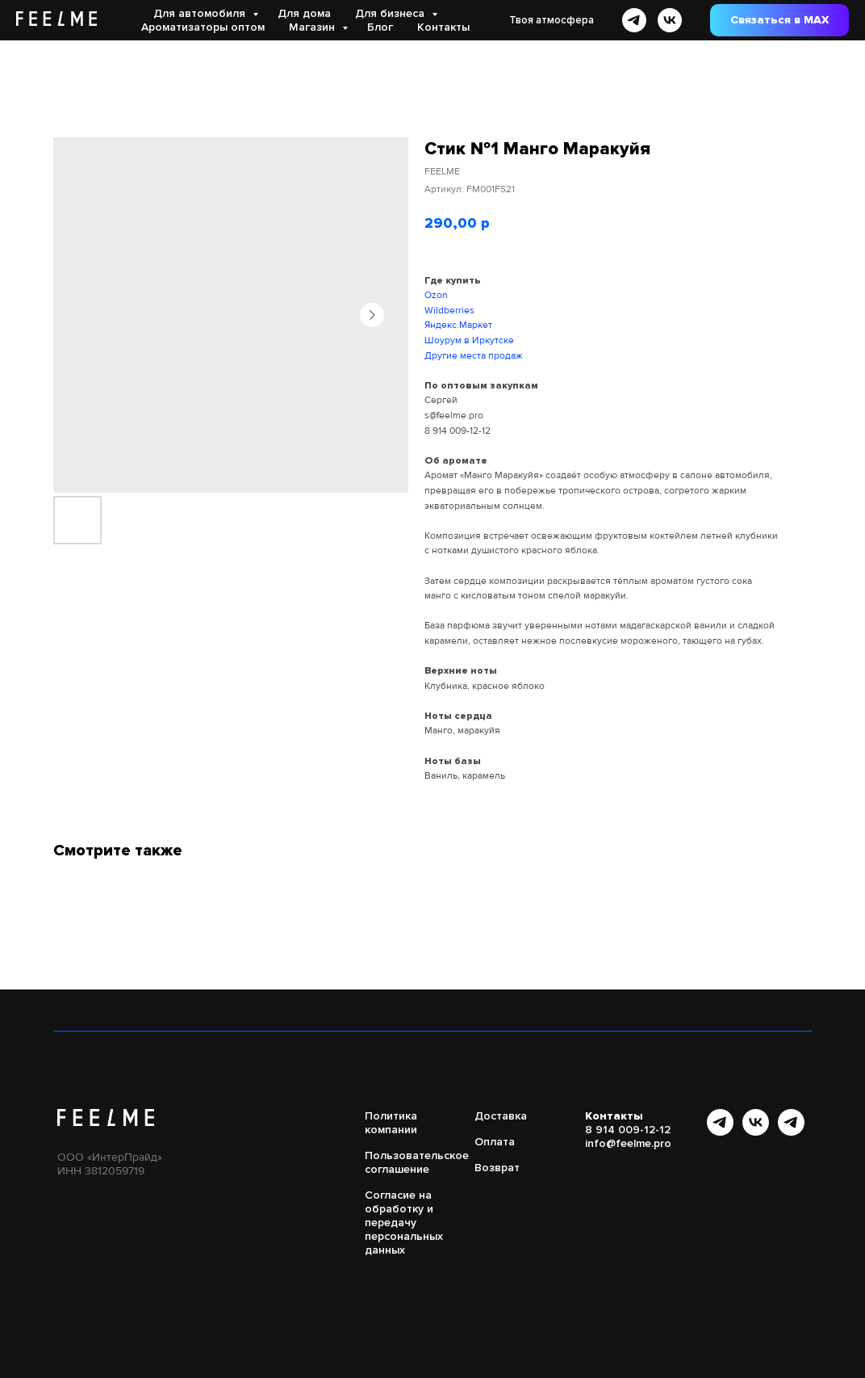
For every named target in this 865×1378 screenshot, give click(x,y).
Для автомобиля (201, 13)
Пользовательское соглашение (417, 1162)
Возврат (497, 1167)
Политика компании (391, 1122)
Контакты (443, 27)
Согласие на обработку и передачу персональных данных (404, 1222)
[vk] (670, 20)
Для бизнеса (391, 13)
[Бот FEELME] (791, 1131)
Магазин (313, 27)
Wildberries (449, 311)
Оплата (494, 1142)
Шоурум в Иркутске (469, 340)
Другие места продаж (473, 356)
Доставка (500, 1116)
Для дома (304, 13)
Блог (380, 27)
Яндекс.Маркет (458, 325)
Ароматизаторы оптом (203, 27)
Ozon (436, 295)
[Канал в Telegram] (720, 1131)
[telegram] (634, 20)
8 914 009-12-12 (457, 431)
